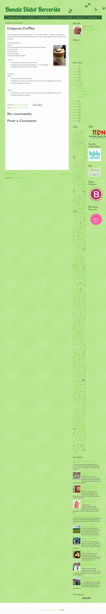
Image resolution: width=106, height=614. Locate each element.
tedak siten (82, 419)
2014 (76, 115)
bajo (82, 144)
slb (83, 399)
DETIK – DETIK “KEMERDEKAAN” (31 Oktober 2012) (90, 565)
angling (76, 141)
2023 (76, 72)
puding (81, 372)
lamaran (83, 288)
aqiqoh (74, 143)
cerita (78, 191)
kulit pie (75, 286)
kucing (75, 283)
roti (82, 384)
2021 (76, 77)
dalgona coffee (16, 107)
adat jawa (76, 131)
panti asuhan (79, 350)
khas (79, 275)
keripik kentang (77, 273)
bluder (76, 167)
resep (26, 107)
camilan (75, 186)
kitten (84, 275)
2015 (76, 112)
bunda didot (89, 26)
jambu (82, 245)
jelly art (74, 249)
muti (82, 324)
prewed (74, 368)
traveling (82, 427)
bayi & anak (80, 156)
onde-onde (77, 337)
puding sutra (76, 374)
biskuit (74, 165)
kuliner (81, 284)
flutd (83, 217)
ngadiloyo (77, 329)
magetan (83, 299)
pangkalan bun (79, 344)
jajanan (81, 243)
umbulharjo (81, 436)
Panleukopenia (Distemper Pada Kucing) (85, 516)
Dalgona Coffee (80, 88)
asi (79, 143)
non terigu (75, 333)
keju (74, 269)
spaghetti (75, 406)
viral (79, 440)
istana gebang (79, 241)
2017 (76, 107)
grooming (80, 224)
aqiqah (82, 141)
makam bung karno (79, 301)
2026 (76, 66)
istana (84, 239)
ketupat (74, 275)
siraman (78, 399)
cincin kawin (76, 197)
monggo (76, 316)
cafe (74, 184)
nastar (74, 325)
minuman (77, 314)
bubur (78, 178)
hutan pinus (82, 232)
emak (81, 213)
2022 (76, 74)
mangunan (76, 305)
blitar (79, 165)
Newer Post (10, 174)
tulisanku (82, 431)
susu (74, 414)
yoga (81, 448)
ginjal (82, 221)
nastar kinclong (81, 325)
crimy (81, 202)
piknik (76, 363)
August (79, 83)
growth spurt (76, 226)
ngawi (76, 331)
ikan (76, 236)
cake (81, 184)
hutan (76, 232)
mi (78, 311)
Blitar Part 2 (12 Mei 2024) (89, 526)
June (78, 85)
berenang (81, 160)
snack (74, 401)
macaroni (75, 296)
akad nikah (81, 137)
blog (84, 165)
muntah (81, 318)
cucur (74, 204)
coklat (76, 201)
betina (74, 161)
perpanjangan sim (79, 357)
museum (75, 320)
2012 (76, 121)
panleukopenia (76, 348)
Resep (69, 17)
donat (79, 211)
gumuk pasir (76, 228)
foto (74, 219)
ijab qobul (83, 234)
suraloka (81, 412)
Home (37, 174)
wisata (77, 446)
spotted (81, 408)
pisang (78, 365)
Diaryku (30, 17)
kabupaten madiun (78, 251)
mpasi (82, 316)
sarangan (75, 393)
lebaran (77, 290)
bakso (81, 146)
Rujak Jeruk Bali (81, 91)
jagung (74, 243)
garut (74, 221)
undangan (75, 438)
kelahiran (80, 269)
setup (82, 397)
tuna (76, 433)
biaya (79, 161)
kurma (81, 286)
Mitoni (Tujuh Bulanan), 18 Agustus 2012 (89, 473)
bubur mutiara (81, 180)
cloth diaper (76, 199)
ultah (77, 434)
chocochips (75, 195)
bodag (81, 167)
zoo (74, 451)
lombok (81, 294)
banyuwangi (76, 154)
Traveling (57, 17)
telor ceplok (78, 421)
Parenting (43, 17)
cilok (82, 195)
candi (81, 186)
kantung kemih (81, 256)
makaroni (75, 303)
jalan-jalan (75, 245)
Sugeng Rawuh (15, 17)
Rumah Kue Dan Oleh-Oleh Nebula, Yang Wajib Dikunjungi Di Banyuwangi (90, 487)
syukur (74, 417)
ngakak (83, 329)
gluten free (76, 223)
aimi (80, 133)
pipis (74, 365)
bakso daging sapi (78, 148)
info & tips (82, 237)
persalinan (75, 359)
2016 (76, 109)
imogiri (81, 236)
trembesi (75, 431)
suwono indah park (78, 416)
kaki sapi (75, 252)
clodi (82, 197)
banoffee (75, 152)
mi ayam (83, 311)
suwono (81, 414)
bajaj (76, 144)
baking (74, 146)
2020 (76, 80)
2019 (76, 101)
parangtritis (76, 352)
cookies (82, 201)
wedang (75, 444)
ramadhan (82, 378)
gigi (78, 221)
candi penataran (77, 188)
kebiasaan (81, 260)
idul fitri (76, 234)
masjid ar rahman (78, 309)
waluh (84, 440)
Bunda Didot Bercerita (32, 9)
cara (84, 188)
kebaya (74, 260)
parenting (76, 354)
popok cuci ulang (79, 367)
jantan (74, 247)
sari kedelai (82, 393)
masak (81, 307)
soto (76, 403)
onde (84, 335)
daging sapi (81, 204)
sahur (74, 390)
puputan (82, 376)
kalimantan (82, 252)
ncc (84, 327)
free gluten (80, 219)
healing (83, 228)
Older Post (64, 174)
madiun (75, 300)
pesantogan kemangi (80, 361)
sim (74, 399)
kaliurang (77, 254)
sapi (83, 391)
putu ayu (75, 378)
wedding (82, 444)
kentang (75, 271)
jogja (80, 249)
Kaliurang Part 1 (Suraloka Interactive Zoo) (89, 539)
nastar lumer (78, 327)
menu (74, 311)
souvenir (80, 404)
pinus (82, 363)
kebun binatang (76, 262)
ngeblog (82, 331)
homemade (82, 230)
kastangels (77, 258)
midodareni (77, 312)
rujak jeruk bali (76, 386)
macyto (81, 298)
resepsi (74, 382)
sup (79, 410)
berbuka (75, 160)
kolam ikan (82, 277)
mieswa (83, 312)
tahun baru (82, 417)
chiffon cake (77, 193)
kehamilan (81, 264)
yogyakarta (77, 450)
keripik (81, 271)
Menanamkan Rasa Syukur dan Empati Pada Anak (90, 579)
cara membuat (80, 189)
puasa (75, 372)
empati (74, 215)
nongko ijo (82, 333)
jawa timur (80, 247)
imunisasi (75, 237)
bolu (79, 173)
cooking (75, 202)
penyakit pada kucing (79, 355)
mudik (74, 318)
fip (79, 217)
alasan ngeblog (76, 139)
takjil (76, 419)
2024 (76, 69)
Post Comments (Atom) (20, 178)
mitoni (84, 314)
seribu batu (75, 397)
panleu (75, 346)
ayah (84, 143)
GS (83, 226)
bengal (80, 158)
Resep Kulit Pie (80, 96)
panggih (83, 342)
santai (78, 391)
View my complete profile (90, 29)
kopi (23, 107)
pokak (83, 365)
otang (78, 339)
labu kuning (76, 288)
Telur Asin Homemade (82, 94)
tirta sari (80, 425)
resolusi (81, 382)
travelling (79, 429)
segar (76, 395)
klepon (76, 277)
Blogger (62, 610)
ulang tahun (82, 433)
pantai (83, 348)
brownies (75, 176)
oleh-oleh (77, 335)
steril (74, 410)
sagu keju (80, 388)
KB (83, 258)
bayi (83, 154)
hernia (76, 230)
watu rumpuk (79, 442)
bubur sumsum (79, 182)
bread (81, 174)
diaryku (81, 209)
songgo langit (82, 401)
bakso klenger (77, 150)
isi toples (77, 239)
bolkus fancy (76, 169)
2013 (76, 118)
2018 (76, 104)
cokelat (83, 199)
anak (84, 139)
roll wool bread (76, 384)
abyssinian (80, 130)
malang (81, 303)
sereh (82, 395)
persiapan (83, 359)
